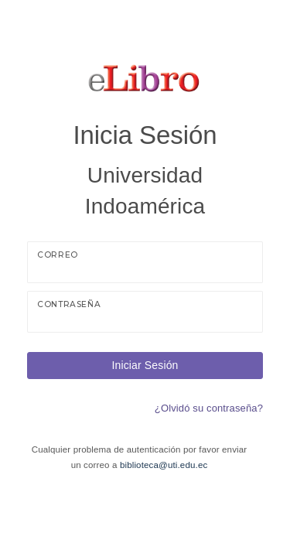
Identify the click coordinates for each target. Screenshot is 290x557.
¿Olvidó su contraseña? (209, 408)
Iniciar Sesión (144, 365)
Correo (57, 255)
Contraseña (69, 304)
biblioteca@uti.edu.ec (163, 465)
